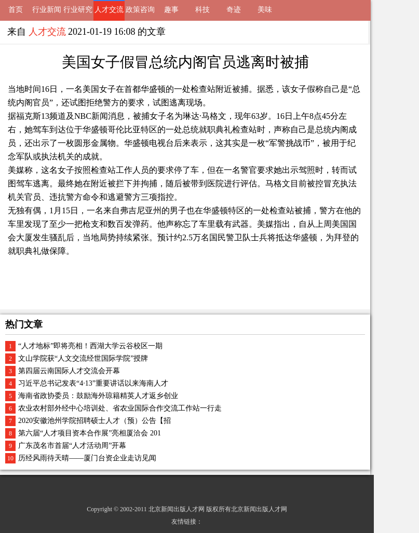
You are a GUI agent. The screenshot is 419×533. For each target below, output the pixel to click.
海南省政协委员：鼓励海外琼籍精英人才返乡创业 (98, 396)
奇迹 (233, 9)
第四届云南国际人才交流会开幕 (69, 371)
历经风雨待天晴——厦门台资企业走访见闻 (87, 458)
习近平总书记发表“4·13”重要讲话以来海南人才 (93, 383)
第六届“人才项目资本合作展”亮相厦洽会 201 (89, 433)
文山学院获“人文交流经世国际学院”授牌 (83, 358)
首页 (15, 9)
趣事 (171, 9)
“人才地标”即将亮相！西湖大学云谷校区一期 (90, 346)
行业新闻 (46, 9)
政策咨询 (140, 9)
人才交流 (109, 9)
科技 (202, 9)
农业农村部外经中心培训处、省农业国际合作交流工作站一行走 (120, 408)
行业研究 (77, 9)
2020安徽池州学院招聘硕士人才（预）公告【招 (94, 421)
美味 (265, 9)
